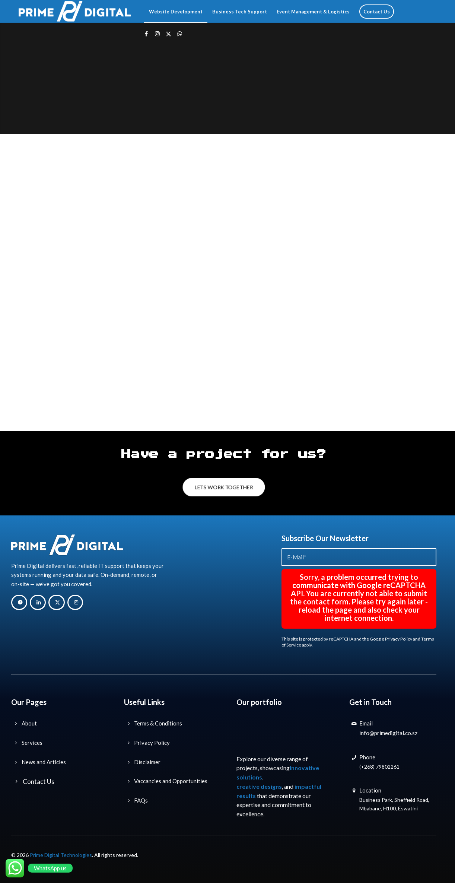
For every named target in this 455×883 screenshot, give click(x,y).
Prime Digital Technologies (61, 855)
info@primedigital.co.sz (388, 733)
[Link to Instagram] (157, 33)
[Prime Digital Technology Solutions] (75, 11)
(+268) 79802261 (379, 766)
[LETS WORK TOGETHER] (224, 487)
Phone (367, 757)
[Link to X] (168, 33)
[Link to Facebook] (146, 33)
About (29, 723)
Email (366, 723)
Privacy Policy (398, 639)
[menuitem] (175, 11)
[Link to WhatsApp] (179, 33)
